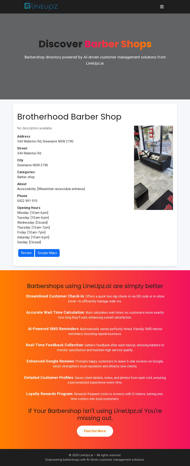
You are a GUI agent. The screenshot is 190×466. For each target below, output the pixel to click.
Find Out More (95, 431)
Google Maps (47, 253)
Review (26, 253)
